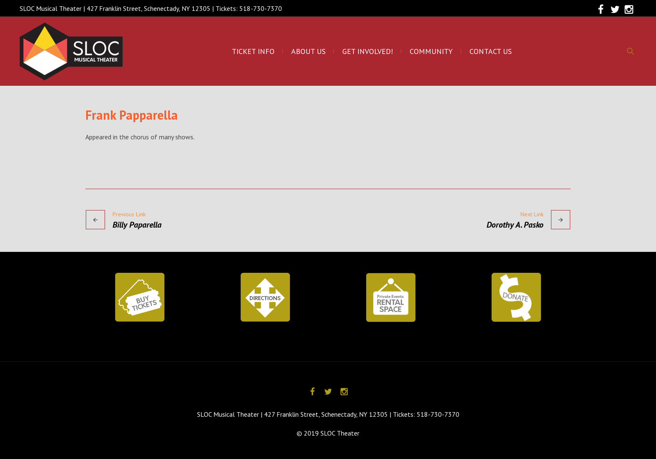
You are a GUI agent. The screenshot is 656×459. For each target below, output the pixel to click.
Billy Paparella (137, 224)
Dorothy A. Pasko (515, 224)
